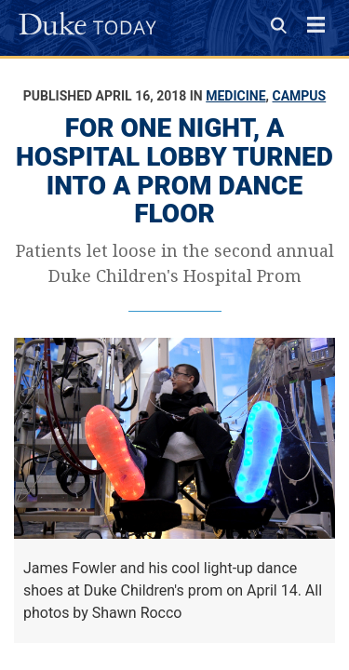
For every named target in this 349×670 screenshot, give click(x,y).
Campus (300, 95)
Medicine (235, 95)
